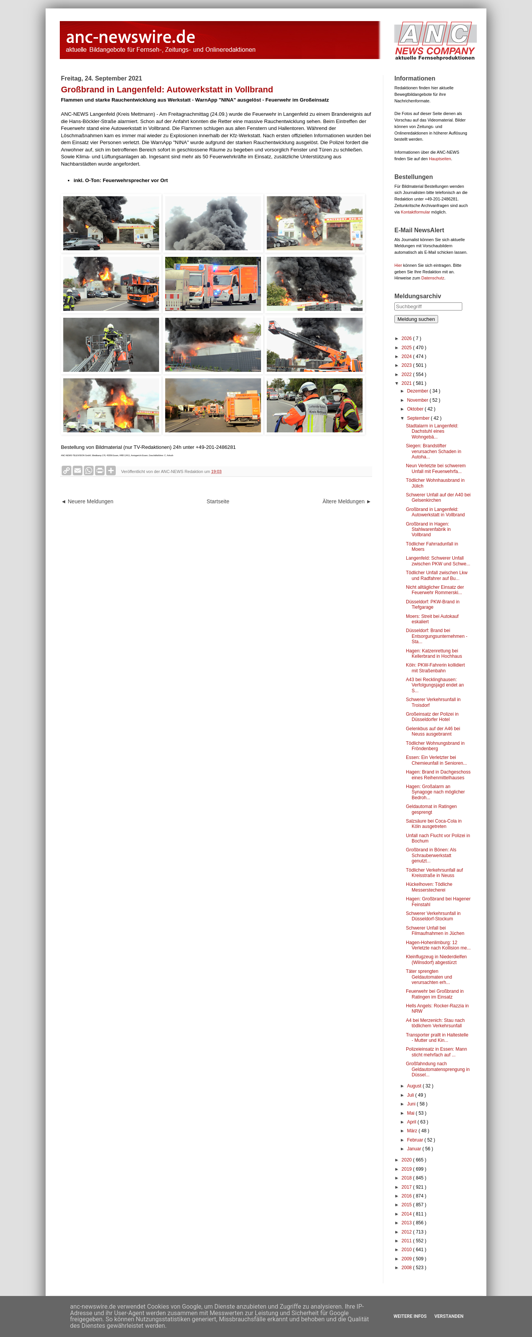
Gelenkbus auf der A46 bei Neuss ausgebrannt (433, 731)
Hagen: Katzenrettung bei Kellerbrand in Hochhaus (434, 653)
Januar (414, 1148)
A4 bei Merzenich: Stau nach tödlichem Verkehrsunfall (435, 1023)
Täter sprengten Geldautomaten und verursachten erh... (429, 977)
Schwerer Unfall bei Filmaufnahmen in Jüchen (435, 930)
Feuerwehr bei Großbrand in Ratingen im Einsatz (435, 994)
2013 (407, 1222)
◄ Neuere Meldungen (87, 501)
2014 (407, 1214)
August (415, 1086)
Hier (398, 265)
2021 (407, 383)
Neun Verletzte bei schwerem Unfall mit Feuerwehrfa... (436, 468)
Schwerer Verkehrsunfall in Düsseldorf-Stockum (433, 916)
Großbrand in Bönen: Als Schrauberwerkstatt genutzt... (431, 855)
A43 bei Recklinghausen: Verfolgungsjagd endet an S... (435, 685)
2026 (407, 338)
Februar (415, 1140)
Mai (411, 1113)
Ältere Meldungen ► (347, 501)
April (412, 1122)
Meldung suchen (416, 319)
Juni (412, 1104)
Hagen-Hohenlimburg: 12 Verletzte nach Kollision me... (438, 945)
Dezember (418, 391)
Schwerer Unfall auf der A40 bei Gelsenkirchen (438, 497)
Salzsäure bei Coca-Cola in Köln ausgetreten (433, 823)
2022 (407, 374)
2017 (407, 1187)
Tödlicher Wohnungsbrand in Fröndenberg (435, 746)
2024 (407, 356)
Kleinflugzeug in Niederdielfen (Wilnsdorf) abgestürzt (436, 959)
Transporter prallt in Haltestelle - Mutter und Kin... (437, 1037)
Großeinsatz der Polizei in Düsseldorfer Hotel (432, 716)
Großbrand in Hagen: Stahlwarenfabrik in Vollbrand (428, 529)
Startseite (218, 501)
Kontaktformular (415, 212)
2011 (407, 1240)
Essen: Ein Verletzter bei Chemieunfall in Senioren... (436, 760)
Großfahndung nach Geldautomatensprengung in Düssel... (438, 1069)
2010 (407, 1249)
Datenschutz (432, 278)
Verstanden (448, 1316)
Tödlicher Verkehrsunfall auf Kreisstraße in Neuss (434, 872)
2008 (407, 1267)
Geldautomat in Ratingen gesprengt (431, 809)
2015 (407, 1204)
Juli (411, 1095)
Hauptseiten (440, 158)
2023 (407, 365)
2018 (407, 1178)
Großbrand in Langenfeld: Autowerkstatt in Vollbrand (435, 512)
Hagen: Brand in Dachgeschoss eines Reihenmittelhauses (438, 774)
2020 (407, 1160)
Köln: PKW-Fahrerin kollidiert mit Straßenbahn (435, 667)
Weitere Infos (410, 1316)
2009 (407, 1258)
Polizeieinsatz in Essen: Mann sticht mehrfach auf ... (436, 1051)
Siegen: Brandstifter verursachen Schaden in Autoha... (433, 451)
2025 (407, 347)
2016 (407, 1196)
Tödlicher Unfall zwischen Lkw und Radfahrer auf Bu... (437, 575)
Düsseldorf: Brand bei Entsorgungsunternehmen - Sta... (436, 636)
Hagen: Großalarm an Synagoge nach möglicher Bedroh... (435, 792)
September (419, 418)
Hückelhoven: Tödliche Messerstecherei (429, 887)
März (413, 1130)
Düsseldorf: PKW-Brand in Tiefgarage (433, 604)
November (418, 400)
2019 (407, 1169)
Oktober (416, 409)
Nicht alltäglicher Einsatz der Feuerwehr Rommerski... (435, 590)
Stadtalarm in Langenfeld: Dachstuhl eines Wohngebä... (432, 431)
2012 (407, 1232)
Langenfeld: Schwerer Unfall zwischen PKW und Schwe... (438, 560)
